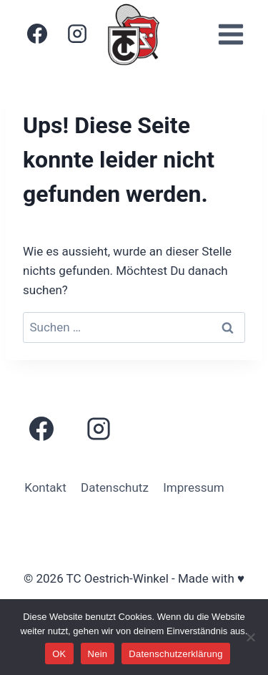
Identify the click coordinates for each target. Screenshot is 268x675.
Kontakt (45, 487)
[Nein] (250, 637)
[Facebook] (37, 34)
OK (59, 654)
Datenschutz (115, 487)
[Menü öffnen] (230, 34)
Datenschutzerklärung (175, 654)
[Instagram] (77, 34)
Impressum (193, 487)
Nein (98, 654)
